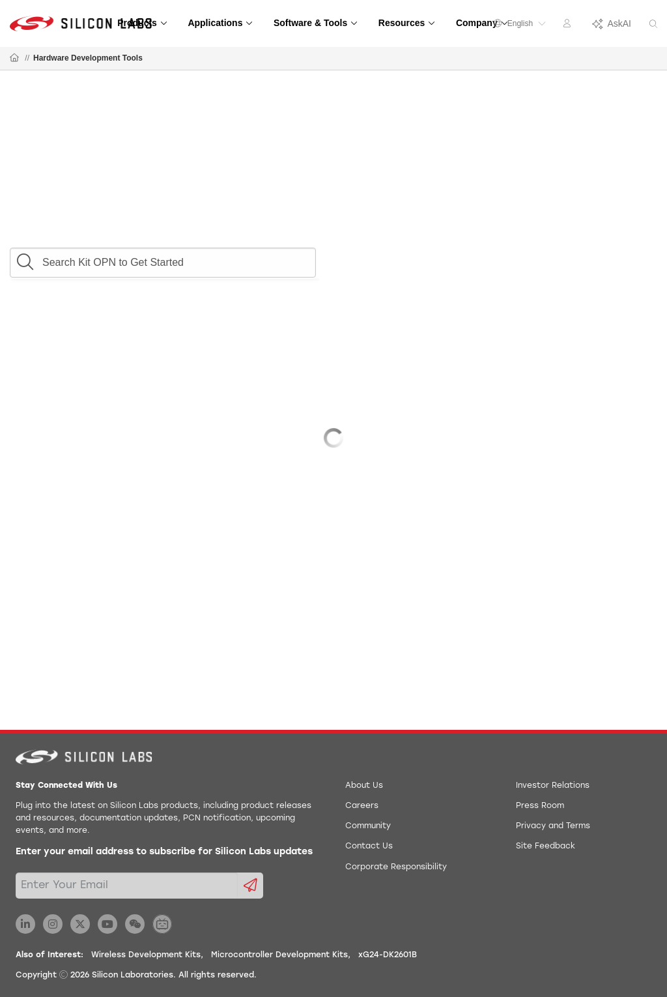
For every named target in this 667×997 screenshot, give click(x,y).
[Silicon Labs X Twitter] (80, 924)
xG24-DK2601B (387, 955)
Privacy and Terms (553, 826)
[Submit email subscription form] (250, 886)
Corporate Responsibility (396, 867)
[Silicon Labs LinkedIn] (25, 924)
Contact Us (369, 846)
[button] (25, 259)
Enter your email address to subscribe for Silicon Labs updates (164, 852)
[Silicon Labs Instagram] (53, 924)
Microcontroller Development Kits (279, 955)
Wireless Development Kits (146, 955)
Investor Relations (552, 786)
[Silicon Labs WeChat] (135, 924)
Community (368, 826)
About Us (364, 786)
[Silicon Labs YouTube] (107, 924)
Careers (361, 806)
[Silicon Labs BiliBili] (162, 924)
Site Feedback (545, 846)
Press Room (540, 806)
